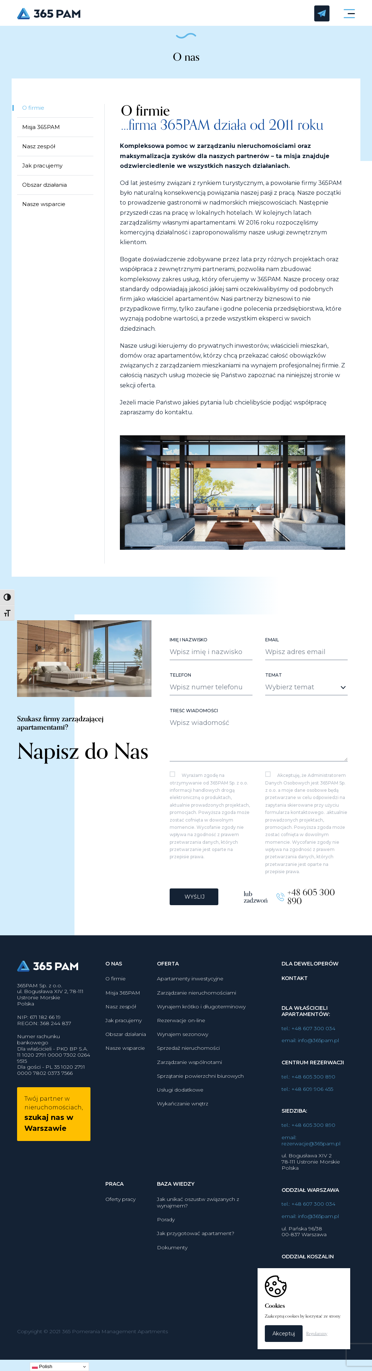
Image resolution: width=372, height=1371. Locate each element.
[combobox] (306, 694)
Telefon (180, 682)
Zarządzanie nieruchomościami (196, 998)
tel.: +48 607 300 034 (308, 1034)
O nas (113, 970)
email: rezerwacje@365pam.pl (311, 1146)
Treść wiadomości (194, 717)
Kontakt (295, 984)
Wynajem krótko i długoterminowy (201, 1012)
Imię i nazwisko (188, 646)
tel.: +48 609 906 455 (307, 1095)
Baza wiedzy (175, 1190)
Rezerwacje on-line (181, 1026)
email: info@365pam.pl (310, 1047)
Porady (166, 1225)
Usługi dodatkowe (180, 1096)
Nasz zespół (38, 147)
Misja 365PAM (41, 127)
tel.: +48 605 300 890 (308, 1083)
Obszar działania (44, 185)
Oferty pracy (120, 1205)
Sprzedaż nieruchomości (188, 1054)
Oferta (168, 970)
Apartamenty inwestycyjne (190, 984)
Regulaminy (316, 1333)
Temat (273, 682)
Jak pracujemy (42, 166)
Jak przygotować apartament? (195, 1239)
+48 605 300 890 (311, 903)
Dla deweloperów (310, 970)
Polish (42, 1367)
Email (272, 646)
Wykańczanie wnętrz (182, 1109)
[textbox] (300, 693)
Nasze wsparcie (43, 204)
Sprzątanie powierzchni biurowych (200, 1081)
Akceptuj (283, 1333)
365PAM (161, 14)
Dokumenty (172, 1253)
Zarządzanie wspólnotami (189, 1068)
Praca (114, 1190)
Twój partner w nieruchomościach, (53, 1120)
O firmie (33, 108)
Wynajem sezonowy (182, 1040)
